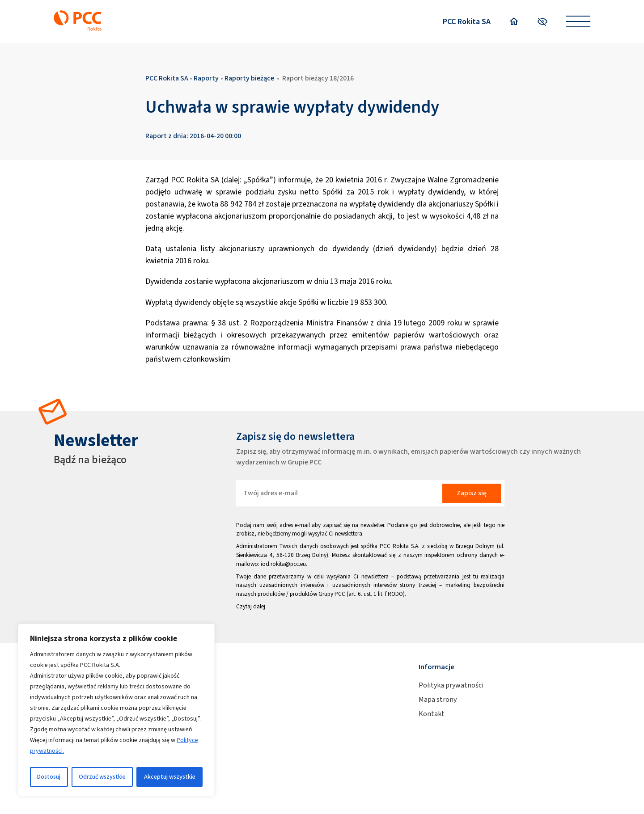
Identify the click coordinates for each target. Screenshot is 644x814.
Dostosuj (48, 776)
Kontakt (432, 713)
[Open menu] (578, 21)
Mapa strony (438, 699)
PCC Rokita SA (467, 21)
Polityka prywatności (451, 685)
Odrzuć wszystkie (102, 776)
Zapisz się (472, 493)
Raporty (206, 78)
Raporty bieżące (249, 78)
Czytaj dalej (250, 606)
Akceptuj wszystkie (169, 776)
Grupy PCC (331, 594)
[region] (116, 710)
